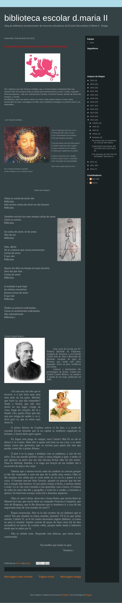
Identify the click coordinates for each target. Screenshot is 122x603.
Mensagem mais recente (18, 576)
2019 (92, 98)
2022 (92, 88)
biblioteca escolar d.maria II (56, 18)
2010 (92, 169)
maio (94, 126)
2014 (92, 116)
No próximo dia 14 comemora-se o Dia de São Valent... (104, 141)
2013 (92, 120)
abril (94, 130)
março (95, 134)
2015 (92, 113)
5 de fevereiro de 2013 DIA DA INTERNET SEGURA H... (104, 155)
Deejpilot (65, 595)
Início (92, 43)
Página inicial (46, 576)
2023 (92, 84)
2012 (92, 162)
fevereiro (96, 137)
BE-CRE (95, 179)
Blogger (88, 595)
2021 (92, 91)
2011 (92, 165)
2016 (92, 109)
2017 (92, 106)
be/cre (94, 183)
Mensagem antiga (70, 576)
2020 (92, 95)
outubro (95, 123)
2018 (92, 102)
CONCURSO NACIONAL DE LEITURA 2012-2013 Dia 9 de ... (104, 148)
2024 (92, 80)
